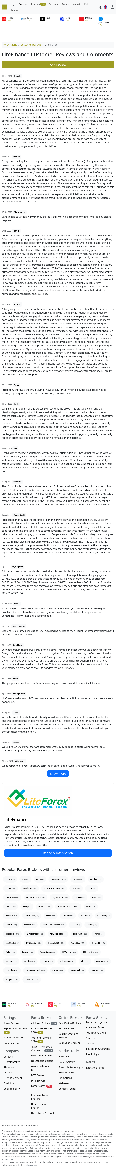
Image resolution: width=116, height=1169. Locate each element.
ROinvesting (67, 961)
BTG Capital (33, 943)
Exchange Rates (95, 1067)
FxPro (10, 879)
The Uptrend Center (53, 924)
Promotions (65, 1078)
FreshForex (12, 934)
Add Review (58, 65)
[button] (107, 7)
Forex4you (80, 934)
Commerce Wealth (35, 970)
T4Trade (29, 924)
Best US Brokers (68, 1028)
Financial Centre (35, 897)
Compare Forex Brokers (39, 1096)
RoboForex (12, 897)
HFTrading (69, 952)
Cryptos (66, 4)
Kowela (27, 952)
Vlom (85, 961)
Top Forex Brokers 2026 (41, 1039)
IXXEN (85, 915)
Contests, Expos (68, 1088)
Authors (8, 1072)
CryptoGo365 (56, 943)
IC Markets (11, 970)
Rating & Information (58, 853)
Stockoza (44, 906)
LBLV (76, 888)
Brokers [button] (23, 4)
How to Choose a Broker (40, 1105)
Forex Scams (41, 1086)
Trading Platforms (14, 1037)
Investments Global (68, 906)
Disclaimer (10, 1083)
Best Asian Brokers (69, 1042)
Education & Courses (98, 1048)
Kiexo (50, 915)
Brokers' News (67, 1072)
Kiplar (10, 952)
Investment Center (54, 888)
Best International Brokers (69, 1035)
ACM (75, 924)
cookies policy (30, 1165)
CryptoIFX (98, 943)
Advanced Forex (95, 1027)
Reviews (38, 4)
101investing (90, 952)
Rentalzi (11, 924)
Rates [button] (87, 4)
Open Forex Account (42, 1113)
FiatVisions (30, 888)
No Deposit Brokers (42, 1061)
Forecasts (64, 1056)
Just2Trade (12, 943)
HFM (27, 906)
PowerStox (77, 943)
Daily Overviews (68, 1062)
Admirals (29, 961)
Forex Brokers (11, 1023)
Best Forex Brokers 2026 (41, 1030)
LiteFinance (15, 819)
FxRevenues (58, 879)
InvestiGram (47, 952)
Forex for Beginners (97, 1022)
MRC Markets (58, 934)
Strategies (91, 1038)
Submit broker (12, 1062)
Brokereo (11, 961)
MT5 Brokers (38, 1075)
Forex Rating (10, 44)
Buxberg (57, 970)
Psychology (92, 1054)
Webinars (64, 1083)
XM (25, 879)
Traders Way (32, 979)
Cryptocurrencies (13, 1043)
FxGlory (47, 961)
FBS (40, 879)
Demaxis (11, 915)
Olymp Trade (60, 897)
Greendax (97, 970)
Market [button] (76, 4)
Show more (58, 773)
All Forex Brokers (44, 1023)
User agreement (13, 1078)
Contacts (9, 1056)
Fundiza (95, 879)
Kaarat (10, 906)
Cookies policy (12, 1088)
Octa (92, 888)
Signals (90, 1043)
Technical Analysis (96, 1032)
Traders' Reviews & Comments (42, 1048)
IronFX (10, 888)
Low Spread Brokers (42, 1055)
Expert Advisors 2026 (15, 1030)
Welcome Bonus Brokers (40, 1068)
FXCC (96, 897)
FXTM (98, 934)
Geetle (92, 924)
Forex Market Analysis (71, 1067)
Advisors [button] (53, 4)
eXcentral (103, 915)
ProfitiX (67, 915)
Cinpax (80, 897)
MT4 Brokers (38, 1080)
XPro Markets (35, 934)
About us (9, 1067)
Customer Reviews (31, 44)
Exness (78, 879)
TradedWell (77, 970)
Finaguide (11, 979)
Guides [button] (14, 10)
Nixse (90, 906)
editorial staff (7, 1159)
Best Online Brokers (70, 1023)
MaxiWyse (102, 961)
